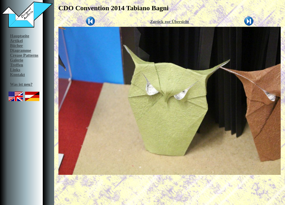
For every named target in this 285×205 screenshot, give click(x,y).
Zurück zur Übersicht (169, 21)
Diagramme (20, 50)
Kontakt (17, 74)
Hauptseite (19, 36)
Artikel (16, 40)
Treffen (16, 65)
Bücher (16, 45)
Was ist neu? (21, 84)
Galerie (16, 60)
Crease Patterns (24, 55)
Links (15, 69)
